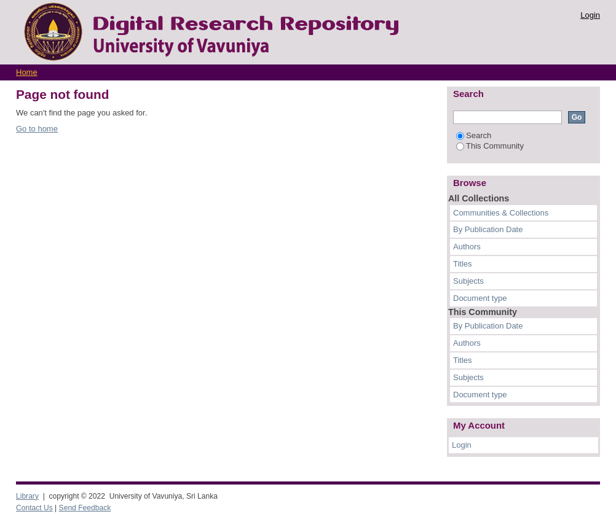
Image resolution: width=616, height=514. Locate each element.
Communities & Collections (500, 212)
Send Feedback (85, 508)
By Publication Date (488, 229)
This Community (490, 145)
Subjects (468, 281)
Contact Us (34, 508)
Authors (467, 246)
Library (27, 496)
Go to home (37, 128)
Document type (480, 298)
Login (590, 15)
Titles (462, 263)
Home (27, 72)
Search (473, 135)
